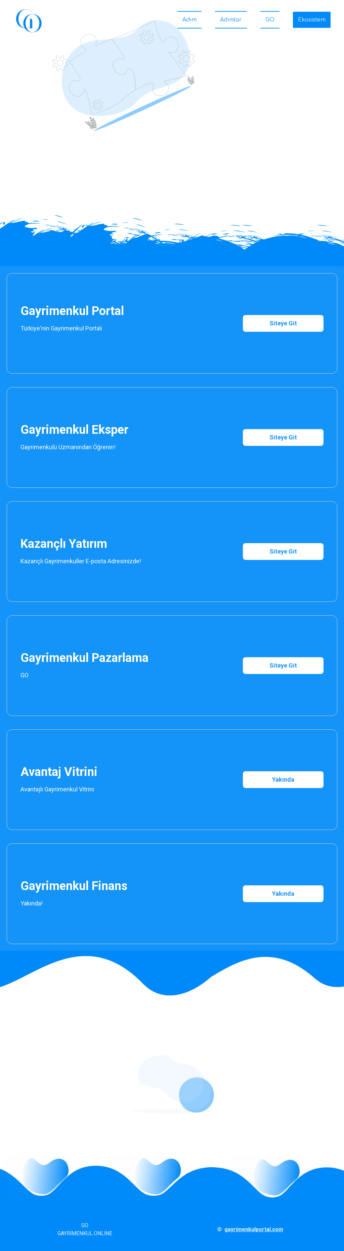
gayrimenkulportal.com (253, 1229)
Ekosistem (312, 20)
